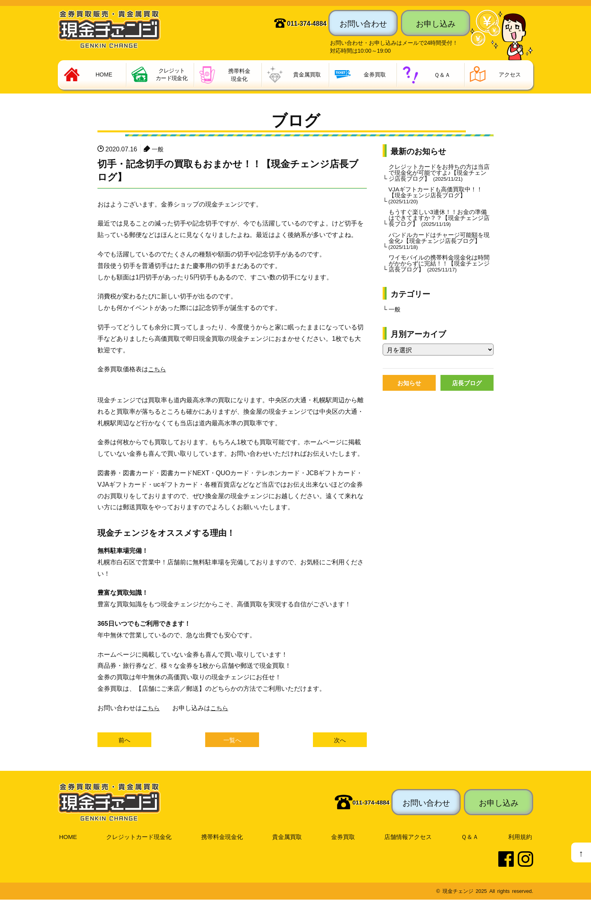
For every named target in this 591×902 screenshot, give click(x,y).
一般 (158, 150)
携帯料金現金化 (223, 838)
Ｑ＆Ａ (471, 838)
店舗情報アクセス (409, 838)
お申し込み (436, 23)
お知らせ (409, 392)
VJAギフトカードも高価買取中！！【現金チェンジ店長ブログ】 (439, 198)
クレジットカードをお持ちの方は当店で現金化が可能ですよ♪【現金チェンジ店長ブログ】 (439, 174)
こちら (157, 370)
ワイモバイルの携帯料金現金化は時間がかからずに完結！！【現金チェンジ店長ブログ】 (439, 270)
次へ (340, 741)
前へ (124, 741)
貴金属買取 (288, 838)
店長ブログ (467, 392)
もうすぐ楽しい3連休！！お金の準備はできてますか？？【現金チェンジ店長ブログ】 (439, 222)
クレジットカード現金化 (139, 838)
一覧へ (232, 741)
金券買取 (344, 838)
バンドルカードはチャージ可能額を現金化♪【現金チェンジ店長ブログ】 (439, 246)
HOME (67, 838)
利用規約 (520, 838)
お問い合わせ (363, 23)
